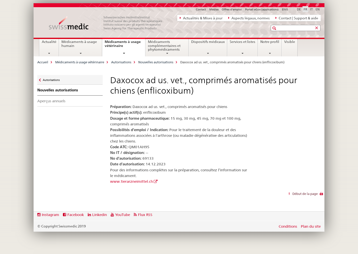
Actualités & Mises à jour (201, 18)
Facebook (75, 214)
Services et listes (242, 42)
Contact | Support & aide (296, 18)
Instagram (50, 214)
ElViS (285, 9)
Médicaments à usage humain (79, 44)
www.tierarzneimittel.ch (131, 181)
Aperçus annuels (51, 101)
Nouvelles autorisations (155, 62)
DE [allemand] (299, 9)
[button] (274, 28)
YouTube (122, 214)
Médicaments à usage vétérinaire (123, 45)
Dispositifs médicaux (208, 42)
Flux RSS (145, 214)
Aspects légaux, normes (249, 18)
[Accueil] (108, 23)
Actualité (49, 42)
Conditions (288, 226)
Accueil (42, 62)
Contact (201, 9)
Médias (214, 9)
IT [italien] (311, 9)
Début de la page (305, 194)
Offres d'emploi (232, 9)
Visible (289, 42)
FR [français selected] (305, 9)
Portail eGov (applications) (262, 9)
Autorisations (121, 62)
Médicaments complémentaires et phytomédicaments (164, 46)
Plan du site (311, 226)
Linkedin (99, 214)
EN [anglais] (317, 9)
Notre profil (269, 42)
